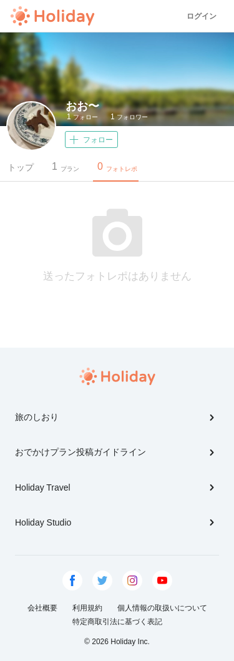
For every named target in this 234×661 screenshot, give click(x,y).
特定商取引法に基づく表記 (117, 621)
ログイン (202, 16)
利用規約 (87, 608)
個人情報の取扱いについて (162, 608)
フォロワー (129, 116)
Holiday (52, 16)
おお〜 (82, 106)
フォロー (82, 116)
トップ (20, 167)
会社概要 (42, 608)
